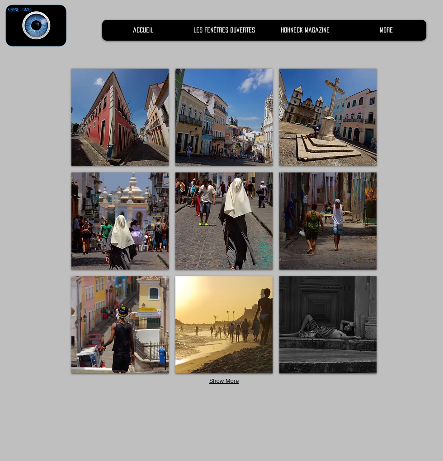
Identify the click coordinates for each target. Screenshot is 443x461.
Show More (224, 380)
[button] (120, 117)
